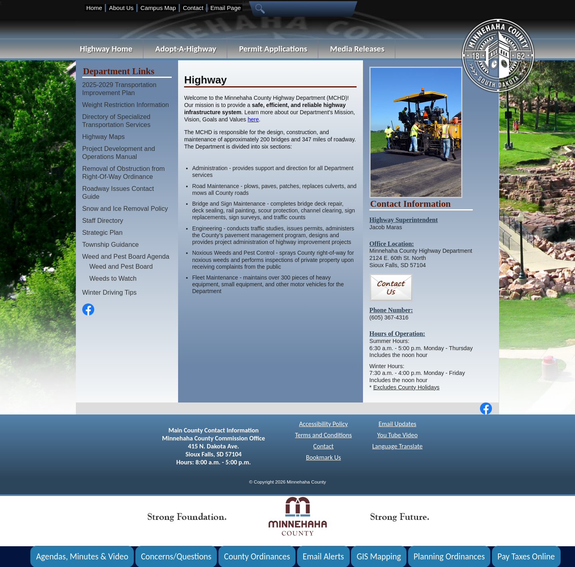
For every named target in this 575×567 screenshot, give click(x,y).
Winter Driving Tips (109, 292)
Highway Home (106, 49)
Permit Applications (273, 49)
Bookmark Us (323, 457)
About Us (121, 7)
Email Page (225, 7)
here (253, 119)
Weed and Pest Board (121, 266)
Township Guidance (110, 244)
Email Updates (397, 424)
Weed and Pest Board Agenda (125, 256)
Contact (193, 7)
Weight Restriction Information (125, 104)
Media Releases (357, 49)
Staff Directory (102, 220)
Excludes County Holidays (406, 387)
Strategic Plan (102, 232)
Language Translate (397, 446)
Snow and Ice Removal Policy (125, 208)
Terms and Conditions (323, 435)
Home (94, 7)
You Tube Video (397, 435)
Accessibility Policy (323, 424)
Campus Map (158, 7)
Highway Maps (103, 136)
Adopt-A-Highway (185, 49)
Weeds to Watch (113, 278)
